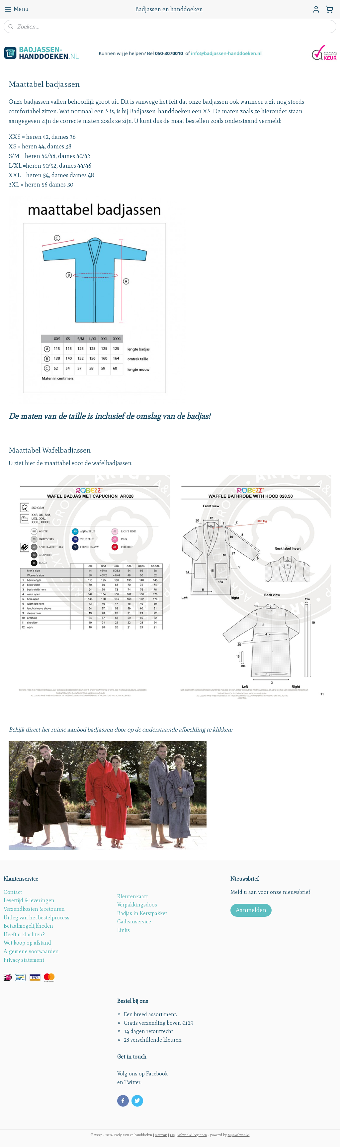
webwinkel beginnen (192, 1134)
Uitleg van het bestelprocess (36, 917)
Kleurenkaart (132, 896)
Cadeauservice (134, 921)
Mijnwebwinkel (239, 1134)
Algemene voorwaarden (31, 951)
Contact (13, 892)
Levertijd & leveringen (29, 900)
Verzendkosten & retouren (34, 909)
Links (123, 930)
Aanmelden (251, 910)
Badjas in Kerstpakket (142, 913)
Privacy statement (24, 960)
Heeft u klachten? (24, 934)
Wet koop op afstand (27, 943)
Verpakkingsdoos (137, 904)
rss (172, 1134)
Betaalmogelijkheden (28, 926)
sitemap (161, 1134)
